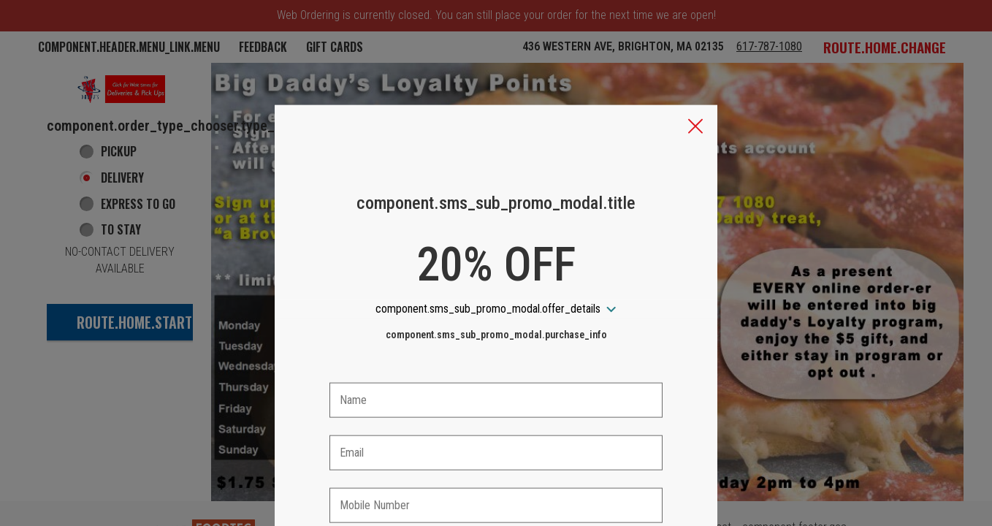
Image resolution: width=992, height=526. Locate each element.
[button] (695, 59)
